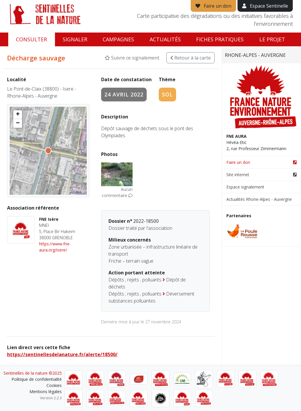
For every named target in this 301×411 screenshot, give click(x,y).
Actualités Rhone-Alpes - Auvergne (259, 199)
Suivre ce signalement (132, 58)
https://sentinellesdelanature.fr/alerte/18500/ (62, 354)
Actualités (165, 39)
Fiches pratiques (220, 39)
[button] (17, 114)
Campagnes (118, 39)
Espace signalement (245, 187)
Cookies (54, 385)
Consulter (31, 39)
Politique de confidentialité (36, 379)
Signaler (75, 39)
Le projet (272, 39)
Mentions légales (45, 391)
